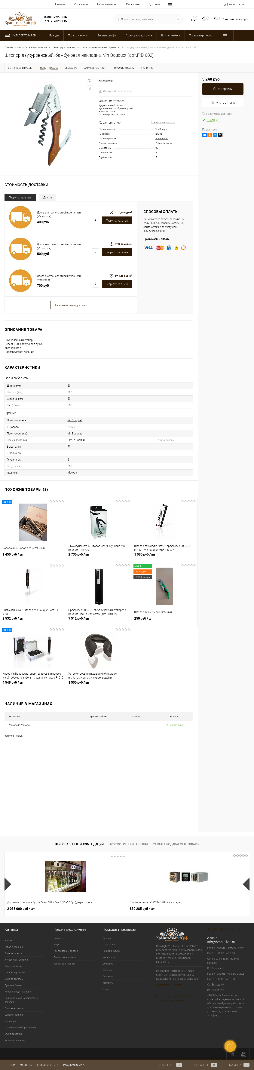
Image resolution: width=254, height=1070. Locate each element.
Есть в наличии (163, 143)
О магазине (81, 4)
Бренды (9, 940)
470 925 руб (203, 909)
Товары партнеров (15, 972)
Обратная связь (18, 1064)
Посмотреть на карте (169, 984)
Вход (223, 4)
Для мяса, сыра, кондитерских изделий (21, 1000)
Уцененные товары (64, 963)
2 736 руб (98, 556)
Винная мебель (13, 966)
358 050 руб (142, 909)
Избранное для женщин (18, 991)
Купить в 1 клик (223, 102)
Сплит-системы (13, 1033)
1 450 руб (32, 556)
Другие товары (166, 440)
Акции (57, 944)
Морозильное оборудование (20, 1027)
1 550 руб (98, 684)
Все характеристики (163, 122)
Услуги (106, 989)
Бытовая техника (14, 1014)
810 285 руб (80, 909)
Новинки (58, 938)
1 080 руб (164, 556)
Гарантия (108, 976)
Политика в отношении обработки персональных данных (177, 998)
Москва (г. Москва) (19, 725)
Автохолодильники (15, 1040)
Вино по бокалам (14, 978)
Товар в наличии (14, 947)
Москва (72, 472)
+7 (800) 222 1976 (47, 1064)
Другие (47, 197)
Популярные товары (65, 957)
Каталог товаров (24, 35)
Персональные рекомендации (79, 844)
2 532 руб (32, 620)
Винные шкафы (13, 953)
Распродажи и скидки (66, 950)
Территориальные (20, 197)
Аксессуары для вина (17, 959)
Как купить (133, 4)
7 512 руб (98, 620)
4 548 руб (32, 684)
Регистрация (236, 4)
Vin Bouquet (161, 129)
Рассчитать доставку (217, 113)
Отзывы (107, 970)
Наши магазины (107, 4)
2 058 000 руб (21, 909)
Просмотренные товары (128, 844)
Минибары (10, 1021)
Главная (60, 4)
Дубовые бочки (13, 985)
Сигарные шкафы (14, 1008)
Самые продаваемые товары (176, 844)
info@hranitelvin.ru (221, 942)
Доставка (155, 4)
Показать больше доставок (71, 305)
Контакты (108, 982)
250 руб (164, 620)
